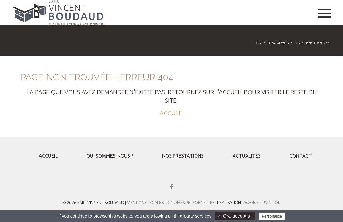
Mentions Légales (145, 202)
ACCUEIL (171, 113)
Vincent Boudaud (272, 43)
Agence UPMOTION (262, 202)
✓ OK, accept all (235, 215)
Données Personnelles (190, 202)
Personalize (272, 216)
